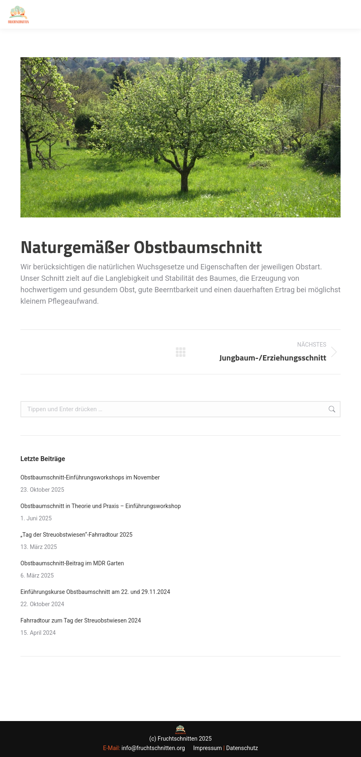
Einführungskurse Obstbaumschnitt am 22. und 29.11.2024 (95, 592)
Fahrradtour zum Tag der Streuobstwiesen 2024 (80, 620)
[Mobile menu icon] (348, 14)
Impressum (207, 748)
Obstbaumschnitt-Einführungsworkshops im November (90, 477)
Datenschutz (242, 748)
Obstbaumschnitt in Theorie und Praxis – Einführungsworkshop (100, 506)
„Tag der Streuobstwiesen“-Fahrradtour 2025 (76, 534)
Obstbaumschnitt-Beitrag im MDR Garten (72, 563)
